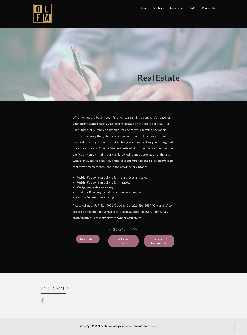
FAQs (193, 8)
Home (143, 8)
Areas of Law (176, 8)
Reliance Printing (157, 326)
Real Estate (88, 239)
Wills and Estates (123, 241)
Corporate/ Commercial (159, 241)
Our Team (158, 8)
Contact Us (208, 8)
